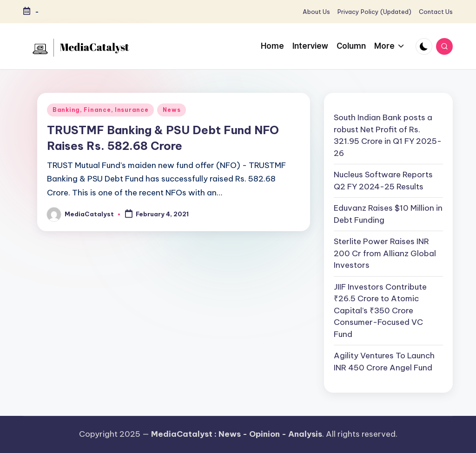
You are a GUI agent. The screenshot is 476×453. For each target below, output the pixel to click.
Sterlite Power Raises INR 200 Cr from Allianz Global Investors (385, 253)
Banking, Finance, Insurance (100, 109)
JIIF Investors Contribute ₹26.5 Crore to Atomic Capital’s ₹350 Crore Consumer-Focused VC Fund (380, 310)
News (171, 109)
